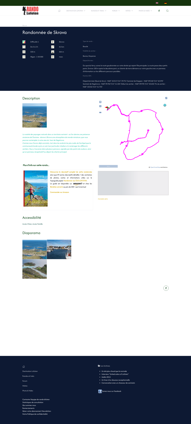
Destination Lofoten (30, 371)
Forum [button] (116, 11)
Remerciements (28, 408)
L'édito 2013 (106, 377)
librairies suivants (56, 187)
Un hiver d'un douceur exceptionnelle (116, 380)
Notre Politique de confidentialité (35, 414)
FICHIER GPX (103, 199)
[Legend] (165, 105)
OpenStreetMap (155, 167)
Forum (24, 381)
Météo (24, 385)
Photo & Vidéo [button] (145, 11)
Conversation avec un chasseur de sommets (118, 383)
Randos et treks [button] (98, 11)
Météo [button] (129, 11)
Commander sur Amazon (59, 192)
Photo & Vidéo (27, 390)
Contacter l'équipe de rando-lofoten (36, 399)
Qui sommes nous (29, 405)
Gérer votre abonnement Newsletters (36, 411)
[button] (167, 11)
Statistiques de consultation (32, 402)
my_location (100, 102)
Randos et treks (28, 376)
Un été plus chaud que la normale (114, 371)
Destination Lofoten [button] (75, 11)
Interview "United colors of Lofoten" (115, 374)
